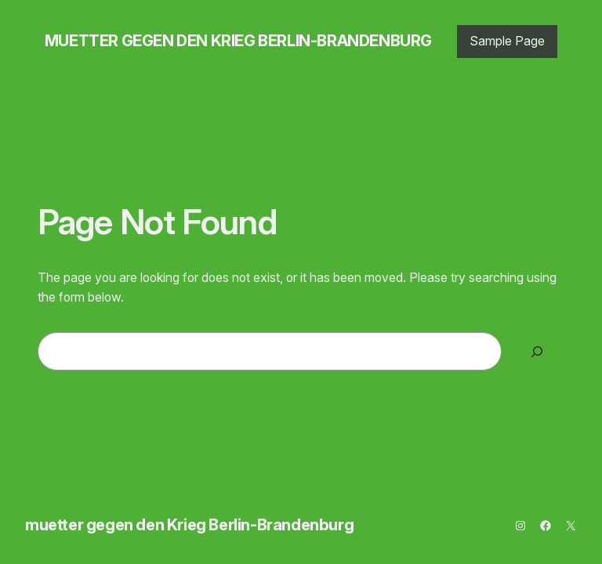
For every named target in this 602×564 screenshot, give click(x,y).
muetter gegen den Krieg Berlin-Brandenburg (238, 40)
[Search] (537, 351)
